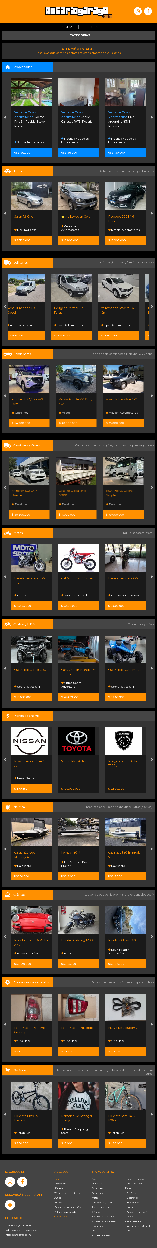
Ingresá (66, 26)
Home (57, 1179)
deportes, (129, 1070)
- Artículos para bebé (136, 1212)
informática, (95, 1070)
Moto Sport (23, 595)
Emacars (68, 953)
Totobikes (22, 1133)
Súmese (58, 1188)
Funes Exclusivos (26, 953)
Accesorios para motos (137, 982)
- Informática (132, 1202)
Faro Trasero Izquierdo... (78, 1028)
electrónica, (78, 1070)
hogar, (107, 1070)
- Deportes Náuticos (135, 1179)
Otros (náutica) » (143, 807)
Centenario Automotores (117, 228)
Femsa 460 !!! (70, 852)
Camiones (97, 1193)
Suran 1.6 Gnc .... (72, 216)
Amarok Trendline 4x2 (123, 399)
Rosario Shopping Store (74, 1130)
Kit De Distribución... (122, 1028)
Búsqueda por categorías (67, 1207)
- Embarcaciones (101, 1235)
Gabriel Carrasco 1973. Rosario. (124, 117)
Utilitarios (97, 1183)
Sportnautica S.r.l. (74, 595)
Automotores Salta (28, 325)
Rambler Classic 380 (122, 940)
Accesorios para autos (103, 1216)
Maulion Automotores (124, 412)
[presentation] (5, 117)
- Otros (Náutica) (134, 1183)
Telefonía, (63, 1070)
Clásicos (96, 1212)
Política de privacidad (65, 1212)
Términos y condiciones (67, 1193)
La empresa (60, 1183)
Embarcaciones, (96, 807)
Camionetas (98, 1188)
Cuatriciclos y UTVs (102, 1202)
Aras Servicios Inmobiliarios (24, 140)
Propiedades (98, 1226)
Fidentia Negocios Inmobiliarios (122, 140)
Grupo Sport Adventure (71, 684)
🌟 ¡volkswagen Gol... (122, 216)
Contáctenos (61, 1216)
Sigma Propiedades (76, 142)
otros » (149, 1073)
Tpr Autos (22, 229)
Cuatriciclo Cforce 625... (30, 670)
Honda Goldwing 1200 (77, 940)
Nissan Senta (24, 778)
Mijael (66, 412)
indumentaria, (145, 1070)
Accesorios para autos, (106, 982)
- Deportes (130, 1216)
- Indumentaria (133, 1221)
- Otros (128, 1230)
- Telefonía (130, 1193)
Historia (58, 1202)
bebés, (117, 1070)
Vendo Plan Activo (74, 761)
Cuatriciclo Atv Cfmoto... (125, 670)
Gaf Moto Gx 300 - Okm (78, 578)
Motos (95, 1197)
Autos (95, 1179)
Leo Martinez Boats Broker (75, 863)
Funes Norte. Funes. (28, 117)
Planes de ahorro (101, 1207)
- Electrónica (132, 1197)
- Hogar (129, 1207)
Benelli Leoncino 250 (123, 578)
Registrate (93, 26)
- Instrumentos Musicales (138, 1226)
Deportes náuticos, (120, 807)
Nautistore (22, 865)
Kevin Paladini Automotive (119, 951)
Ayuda (57, 1197)
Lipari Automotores (75, 325)
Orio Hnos (22, 412)
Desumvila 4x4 (72, 229)
